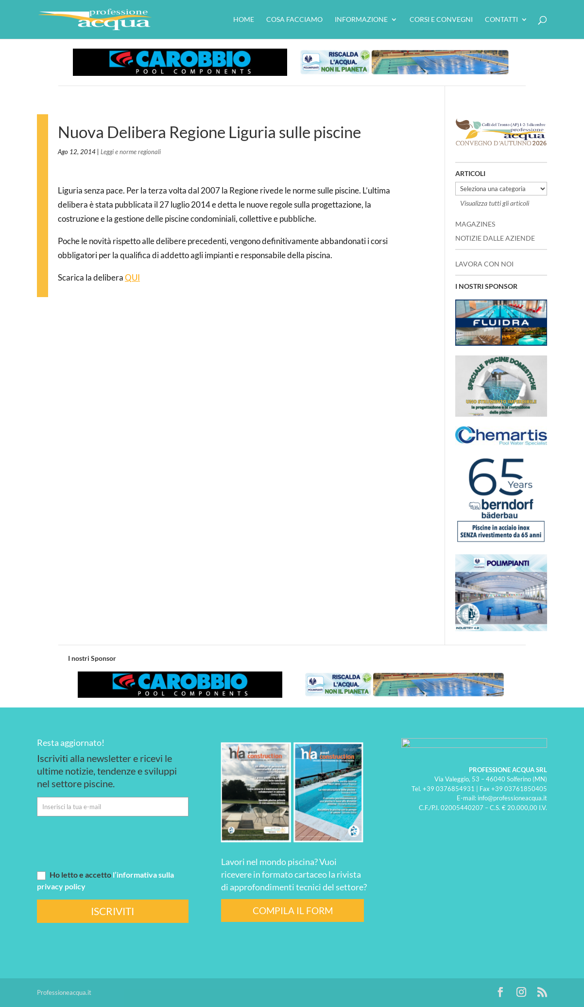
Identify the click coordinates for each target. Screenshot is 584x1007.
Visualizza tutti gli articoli (494, 203)
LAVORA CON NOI (484, 264)
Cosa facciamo (294, 19)
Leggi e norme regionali (131, 152)
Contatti (501, 19)
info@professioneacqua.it (512, 798)
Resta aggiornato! (70, 742)
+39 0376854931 (449, 788)
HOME (243, 19)
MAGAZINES (475, 224)
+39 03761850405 (519, 788)
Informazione (361, 19)
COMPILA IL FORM (293, 910)
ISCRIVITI (112, 911)
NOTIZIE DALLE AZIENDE (495, 238)
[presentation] (111, 843)
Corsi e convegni (441, 19)
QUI (132, 277)
